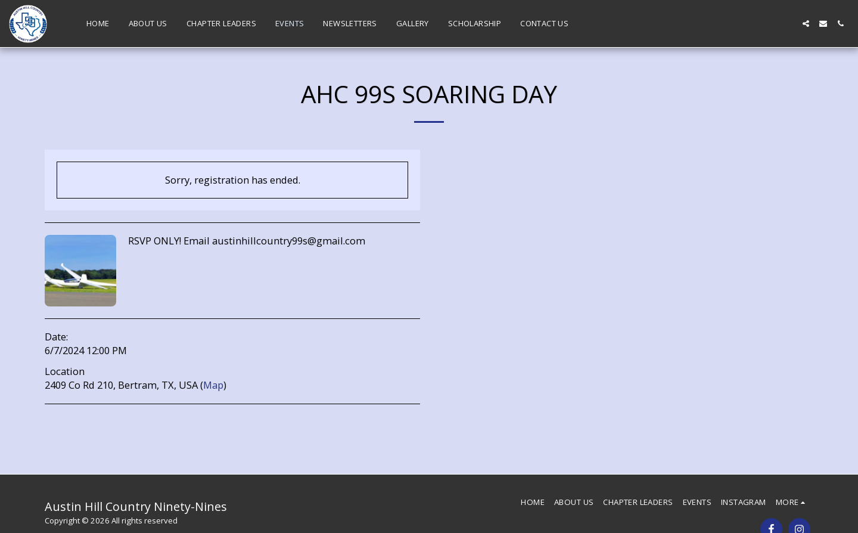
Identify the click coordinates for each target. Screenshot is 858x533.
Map (213, 385)
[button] (806, 23)
